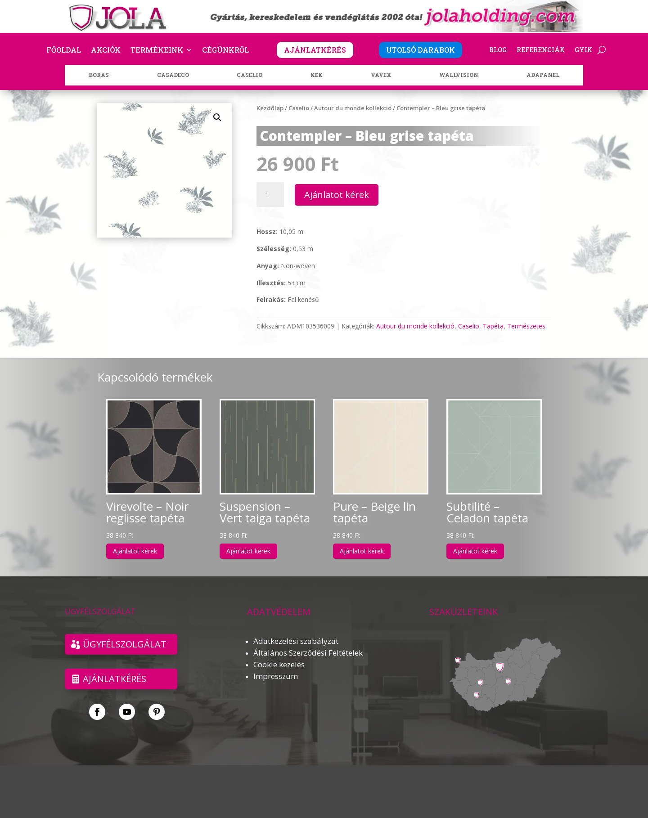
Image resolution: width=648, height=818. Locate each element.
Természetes (526, 326)
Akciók (106, 50)
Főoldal (63, 50)
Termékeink (156, 50)
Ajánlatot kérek (336, 195)
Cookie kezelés (279, 664)
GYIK (583, 50)
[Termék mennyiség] (270, 194)
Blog (498, 50)
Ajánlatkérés (114, 679)
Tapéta (493, 326)
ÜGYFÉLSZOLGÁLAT (124, 644)
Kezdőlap (270, 108)
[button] (217, 117)
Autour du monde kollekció (353, 108)
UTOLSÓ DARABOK (420, 49)
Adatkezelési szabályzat (295, 641)
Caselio (298, 108)
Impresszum (275, 676)
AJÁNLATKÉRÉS (315, 49)
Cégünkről (225, 50)
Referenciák (541, 50)
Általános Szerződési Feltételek (308, 652)
